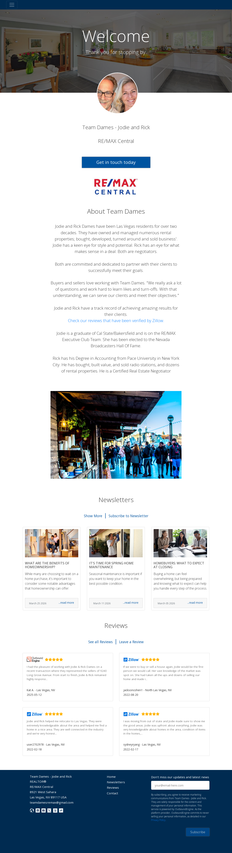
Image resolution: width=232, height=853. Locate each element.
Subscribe (197, 832)
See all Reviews (100, 641)
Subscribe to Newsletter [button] (128, 515)
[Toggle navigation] (12, 5)
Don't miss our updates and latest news (180, 777)
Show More (93, 515)
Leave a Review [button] (131, 641)
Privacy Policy (158, 820)
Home (111, 777)
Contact (112, 793)
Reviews (113, 787)
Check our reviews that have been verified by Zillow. (116, 320)
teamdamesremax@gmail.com (51, 802)
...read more (66, 602)
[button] (68, 677)
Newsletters (116, 782)
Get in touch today (116, 162)
